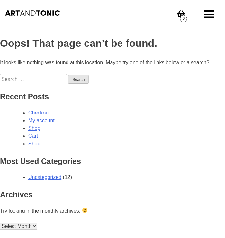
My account (41, 120)
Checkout (39, 112)
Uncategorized (44, 177)
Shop (34, 128)
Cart (33, 136)
